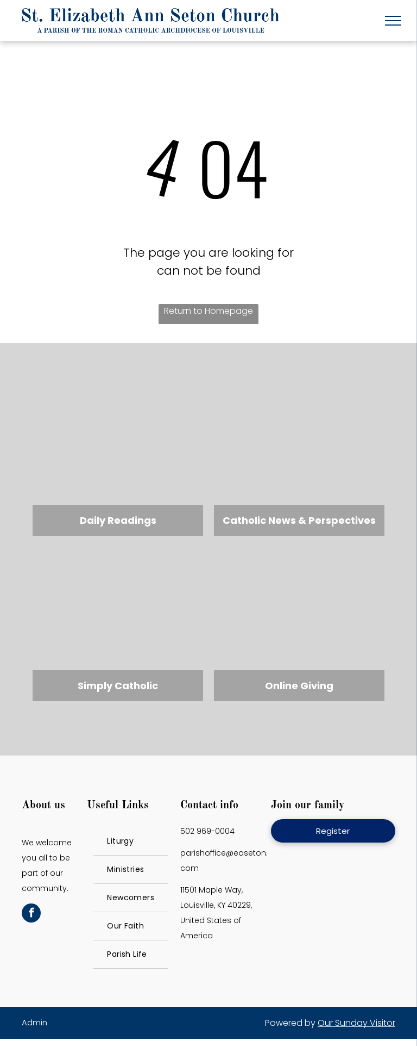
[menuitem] (130, 841)
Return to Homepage (208, 311)
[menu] (393, 21)
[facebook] (31, 914)
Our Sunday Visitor (356, 1023)
